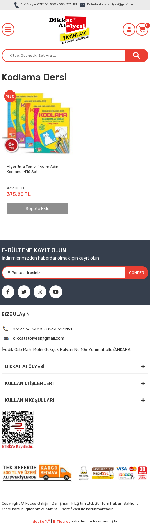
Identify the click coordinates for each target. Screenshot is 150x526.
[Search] (75, 55)
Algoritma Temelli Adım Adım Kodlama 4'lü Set (33, 169)
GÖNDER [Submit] (136, 272)
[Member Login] (129, 29)
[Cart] (142, 29)
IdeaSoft (41, 521)
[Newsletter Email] (75, 272)
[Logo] (68, 29)
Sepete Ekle (37, 208)
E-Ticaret (61, 521)
